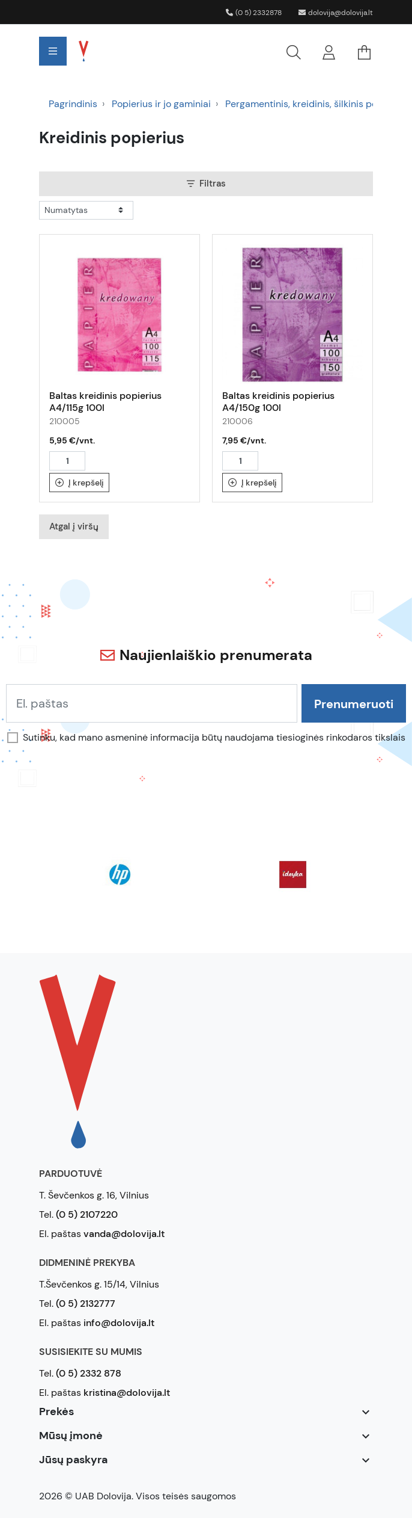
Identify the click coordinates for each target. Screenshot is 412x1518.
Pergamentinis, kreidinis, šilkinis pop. (305, 103)
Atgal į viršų (73, 526)
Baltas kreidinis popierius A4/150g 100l (278, 401)
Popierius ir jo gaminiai (161, 103)
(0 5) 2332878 (254, 12)
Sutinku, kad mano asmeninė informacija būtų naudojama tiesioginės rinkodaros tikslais (214, 737)
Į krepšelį (79, 482)
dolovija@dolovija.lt (335, 12)
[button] (209, 51)
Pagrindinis (73, 103)
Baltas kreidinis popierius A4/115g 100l (105, 401)
